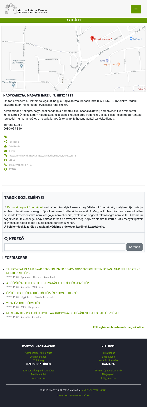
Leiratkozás (108, 356)
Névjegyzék (108, 374)
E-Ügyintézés (108, 378)
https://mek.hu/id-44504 (20, 165)
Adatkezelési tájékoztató (38, 352)
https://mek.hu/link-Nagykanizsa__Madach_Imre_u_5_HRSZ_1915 (42, 155)
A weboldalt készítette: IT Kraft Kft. (73, 395)
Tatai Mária (14, 146)
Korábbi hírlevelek (108, 360)
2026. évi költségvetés (23, 303)
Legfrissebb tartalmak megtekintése (118, 327)
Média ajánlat (38, 374)
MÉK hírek (37, 287)
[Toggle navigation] (135, 9)
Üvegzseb (33, 307)
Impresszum (39, 378)
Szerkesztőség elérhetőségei (38, 370)
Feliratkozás (108, 352)
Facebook (14, 142)
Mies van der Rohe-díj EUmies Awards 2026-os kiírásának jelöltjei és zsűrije (63, 313)
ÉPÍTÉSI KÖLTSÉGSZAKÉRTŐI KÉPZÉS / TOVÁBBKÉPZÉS (42, 293)
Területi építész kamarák (108, 370)
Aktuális (25, 287)
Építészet (26, 277)
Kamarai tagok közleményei (25, 207)
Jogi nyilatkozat (38, 356)
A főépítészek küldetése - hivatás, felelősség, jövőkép (47, 283)
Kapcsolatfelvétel (94, 390)
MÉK (23, 307)
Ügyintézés (27, 297)
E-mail (12, 151)
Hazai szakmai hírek (44, 277)
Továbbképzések (44, 297)
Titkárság (38, 360)
